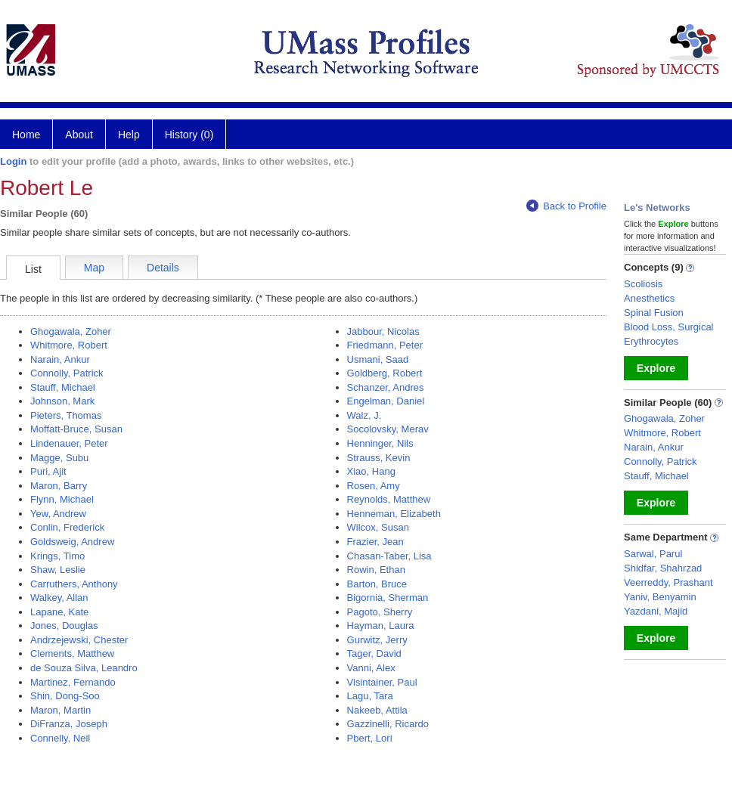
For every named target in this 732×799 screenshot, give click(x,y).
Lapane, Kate (59, 612)
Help (129, 135)
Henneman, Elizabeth (394, 513)
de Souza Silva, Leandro (84, 668)
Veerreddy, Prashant (668, 582)
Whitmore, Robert (68, 345)
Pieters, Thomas (65, 415)
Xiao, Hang (371, 471)
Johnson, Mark (62, 401)
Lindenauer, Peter (69, 443)
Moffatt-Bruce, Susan (76, 429)
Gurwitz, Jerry (377, 640)
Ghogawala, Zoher (70, 331)
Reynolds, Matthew (389, 499)
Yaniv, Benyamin (660, 596)
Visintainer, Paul (382, 682)
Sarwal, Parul (653, 553)
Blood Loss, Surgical (669, 327)
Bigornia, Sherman (388, 597)
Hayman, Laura (380, 625)
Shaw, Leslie (57, 569)
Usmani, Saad (378, 359)
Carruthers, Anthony (74, 584)
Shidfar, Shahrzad (663, 568)
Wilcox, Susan (378, 527)
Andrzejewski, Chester (79, 640)
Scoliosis (643, 284)
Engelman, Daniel (386, 401)
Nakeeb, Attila (377, 710)
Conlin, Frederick (67, 527)
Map (94, 268)
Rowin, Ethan (376, 569)
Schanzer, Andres (385, 387)
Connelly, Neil (60, 738)
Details (163, 268)
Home (26, 135)
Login (13, 161)
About (79, 135)
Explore (656, 368)
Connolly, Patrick (67, 373)
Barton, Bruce (377, 584)
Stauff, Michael (62, 387)
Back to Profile (566, 206)
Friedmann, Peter (385, 345)
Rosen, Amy (373, 485)
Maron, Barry (58, 485)
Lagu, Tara (370, 695)
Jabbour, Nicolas (383, 331)
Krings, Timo (57, 556)
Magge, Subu (59, 457)
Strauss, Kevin (379, 457)
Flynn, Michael (62, 499)
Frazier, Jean (375, 541)
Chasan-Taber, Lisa (389, 556)
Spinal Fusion (654, 312)
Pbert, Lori (369, 738)
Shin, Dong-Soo (65, 695)
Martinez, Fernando (73, 682)
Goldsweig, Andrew (72, 541)
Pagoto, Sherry (380, 612)
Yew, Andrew (58, 513)
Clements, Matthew (72, 653)
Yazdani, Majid (655, 611)
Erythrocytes (651, 341)
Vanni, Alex (371, 668)
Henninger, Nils (380, 443)
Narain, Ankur (60, 359)
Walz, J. (364, 415)
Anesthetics (649, 298)
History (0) (189, 135)
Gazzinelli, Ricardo (388, 723)
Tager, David (374, 653)
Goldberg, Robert (385, 373)
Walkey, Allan (59, 597)
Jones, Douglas (64, 625)
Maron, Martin (60, 710)
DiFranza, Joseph (68, 723)
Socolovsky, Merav (388, 429)
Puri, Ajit (48, 471)
